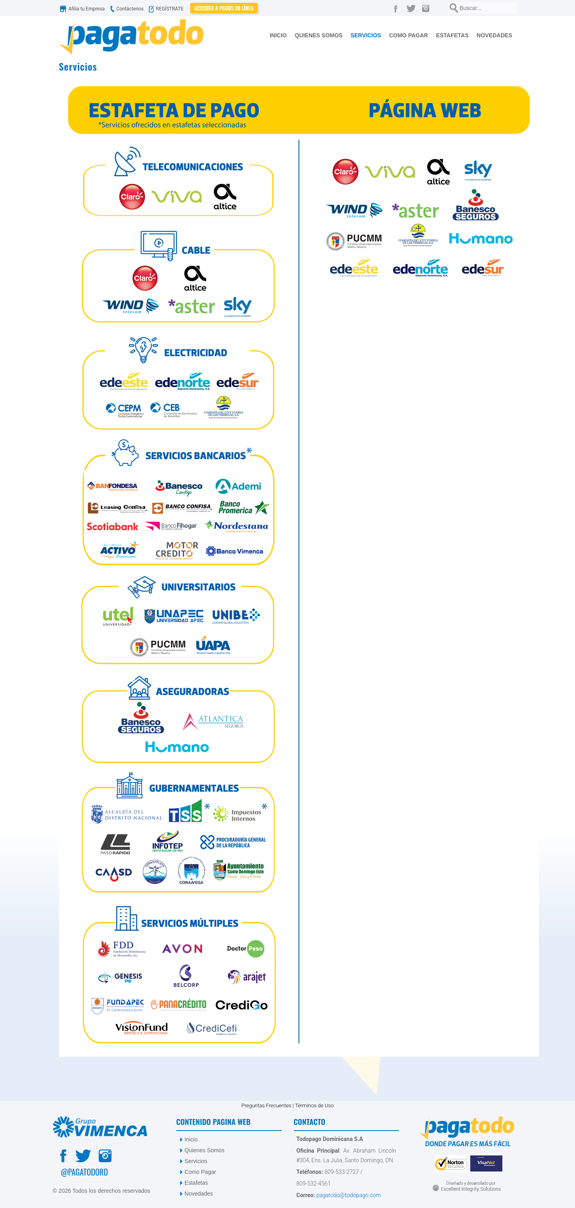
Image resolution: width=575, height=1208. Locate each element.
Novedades (199, 1193)
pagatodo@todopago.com (348, 1195)
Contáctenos (126, 9)
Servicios (196, 1161)
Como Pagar (200, 1172)
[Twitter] (412, 8)
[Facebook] (397, 8)
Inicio (191, 1139)
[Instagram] (427, 8)
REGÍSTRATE (168, 9)
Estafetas (196, 1183)
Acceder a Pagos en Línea (224, 8)
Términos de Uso (314, 1105)
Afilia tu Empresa (83, 9)
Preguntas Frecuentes (266, 1105)
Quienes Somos (205, 1150)
